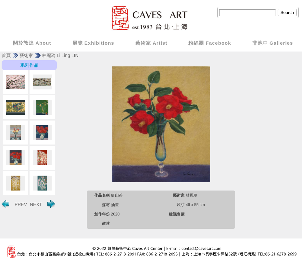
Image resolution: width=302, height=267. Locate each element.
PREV (14, 204)
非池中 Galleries (272, 43)
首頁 (6, 55)
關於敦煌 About (32, 43)
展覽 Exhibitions (93, 43)
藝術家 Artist (151, 43)
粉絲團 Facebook (209, 43)
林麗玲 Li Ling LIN (60, 55)
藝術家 (26, 55)
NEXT (42, 204)
